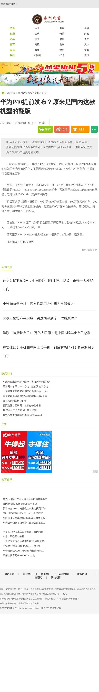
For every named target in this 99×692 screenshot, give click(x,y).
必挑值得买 (27, 241)
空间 (81, 129)
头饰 (86, 39)
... (94, 129)
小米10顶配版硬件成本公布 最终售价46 (23, 541)
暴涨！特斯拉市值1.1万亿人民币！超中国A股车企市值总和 (47, 333)
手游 (86, 28)
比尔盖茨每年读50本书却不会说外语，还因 (25, 391)
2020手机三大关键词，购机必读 (20, 410)
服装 (62, 39)
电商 (62, 44)
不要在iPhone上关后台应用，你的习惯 (23, 531)
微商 (37, 50)
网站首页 (9, 574)
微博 (64, 129)
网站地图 (56, 577)
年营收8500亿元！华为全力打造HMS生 (23, 550)
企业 (37, 28)
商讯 (37, 44)
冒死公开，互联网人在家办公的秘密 (22, 405)
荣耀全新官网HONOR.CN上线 (19, 555)
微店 (62, 50)
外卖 (86, 33)
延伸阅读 (6, 267)
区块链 (37, 55)
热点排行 (6, 373)
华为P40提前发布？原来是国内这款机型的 (25, 499)
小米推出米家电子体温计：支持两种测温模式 (26, 381)
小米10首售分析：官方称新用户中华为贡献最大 (38, 304)
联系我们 (45, 574)
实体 (86, 44)
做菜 (62, 33)
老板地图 (64, 574)
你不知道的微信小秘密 (15, 400)
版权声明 (82, 574)
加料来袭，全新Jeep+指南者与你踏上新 (24, 518)
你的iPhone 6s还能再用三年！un (20, 503)
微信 (48, 129)
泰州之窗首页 (25, 93)
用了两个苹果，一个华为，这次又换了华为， (26, 386)
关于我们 (27, 574)
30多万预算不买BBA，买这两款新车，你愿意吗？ (40, 318)
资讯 (86, 55)
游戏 (37, 33)
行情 (62, 55)
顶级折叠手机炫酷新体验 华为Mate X (22, 415)
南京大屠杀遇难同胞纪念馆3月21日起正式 (25, 396)
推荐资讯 (6, 479)
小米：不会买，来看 (13, 536)
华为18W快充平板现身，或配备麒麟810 (24, 522)
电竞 (62, 28)
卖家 (86, 50)
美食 (37, 39)
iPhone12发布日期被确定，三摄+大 (21, 546)
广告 (4, 424)
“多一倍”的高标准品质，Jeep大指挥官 (23, 513)
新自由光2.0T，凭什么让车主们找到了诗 (24, 508)
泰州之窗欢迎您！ (9, 4)
